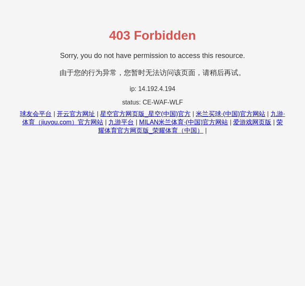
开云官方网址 (76, 113)
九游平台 (121, 122)
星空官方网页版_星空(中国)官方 (145, 113)
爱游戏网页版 (252, 122)
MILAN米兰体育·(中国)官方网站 (183, 122)
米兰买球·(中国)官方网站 (230, 113)
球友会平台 (36, 113)
